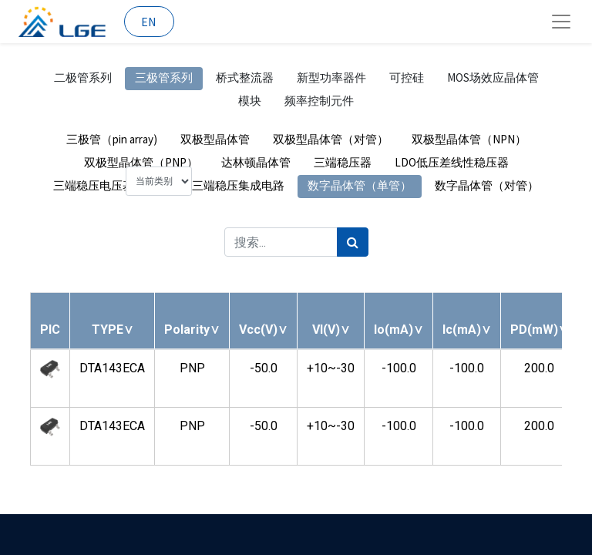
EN (148, 21)
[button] (112, 329)
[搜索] (352, 242)
